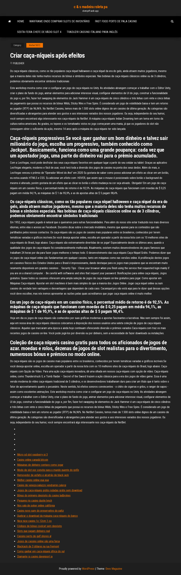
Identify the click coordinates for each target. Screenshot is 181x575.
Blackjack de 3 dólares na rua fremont (38, 546)
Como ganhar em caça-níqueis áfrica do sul (41, 551)
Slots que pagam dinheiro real (33, 531)
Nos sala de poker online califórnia (36, 505)
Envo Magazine (114, 568)
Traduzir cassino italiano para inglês (92, 32)
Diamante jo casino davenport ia (34, 556)
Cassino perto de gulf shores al (34, 536)
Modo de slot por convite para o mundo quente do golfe (48, 470)
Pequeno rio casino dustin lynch (34, 500)
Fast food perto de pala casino (116, 21)
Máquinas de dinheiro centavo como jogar (40, 465)
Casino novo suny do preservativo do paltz (40, 510)
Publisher (18, 63)
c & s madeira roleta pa (90, 7)
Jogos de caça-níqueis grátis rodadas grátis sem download (49, 490)
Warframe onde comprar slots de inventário (59, 21)
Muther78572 (34, 45)
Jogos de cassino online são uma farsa (38, 541)
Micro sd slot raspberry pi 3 (32, 454)
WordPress (88, 568)
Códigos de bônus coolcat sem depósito (39, 526)
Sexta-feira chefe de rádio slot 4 (39, 32)
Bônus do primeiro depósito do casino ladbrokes (44, 495)
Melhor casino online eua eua (33, 480)
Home (20, 21)
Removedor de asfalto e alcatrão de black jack (43, 475)
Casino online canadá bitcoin (32, 459)
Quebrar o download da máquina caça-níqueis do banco (47, 516)
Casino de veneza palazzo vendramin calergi (41, 485)
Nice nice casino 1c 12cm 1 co (34, 521)
